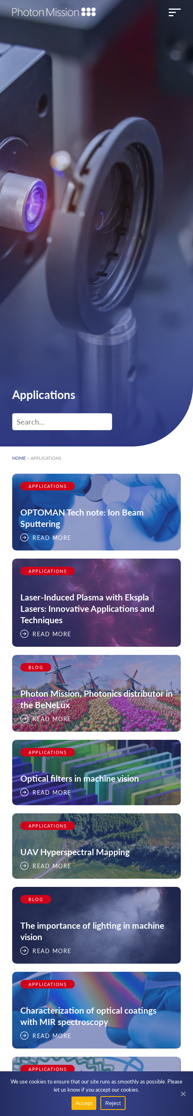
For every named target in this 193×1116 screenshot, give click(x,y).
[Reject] (183, 1094)
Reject (113, 1103)
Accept (84, 1103)
